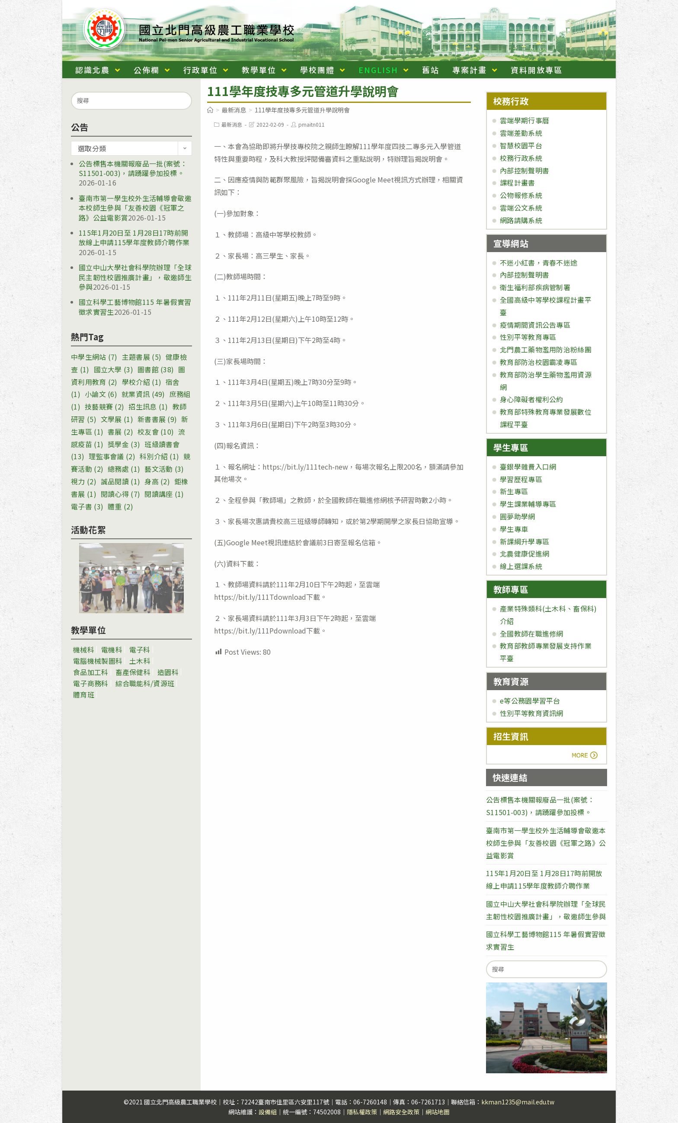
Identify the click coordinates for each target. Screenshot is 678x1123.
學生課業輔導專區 (528, 504)
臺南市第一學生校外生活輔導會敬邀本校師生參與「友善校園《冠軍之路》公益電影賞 (135, 208)
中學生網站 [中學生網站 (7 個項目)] (94, 357)
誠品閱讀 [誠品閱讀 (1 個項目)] (120, 481)
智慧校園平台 (521, 145)
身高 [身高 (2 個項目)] (157, 481)
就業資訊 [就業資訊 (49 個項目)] (143, 394)
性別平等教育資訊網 (531, 713)
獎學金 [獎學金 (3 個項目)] (124, 444)
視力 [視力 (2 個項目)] (83, 481)
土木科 (139, 661)
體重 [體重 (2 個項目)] (120, 506)
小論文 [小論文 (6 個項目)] (101, 394)
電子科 (139, 649)
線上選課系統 (521, 566)
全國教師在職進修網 (531, 633)
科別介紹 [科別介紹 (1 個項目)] (159, 456)
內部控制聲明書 (524, 170)
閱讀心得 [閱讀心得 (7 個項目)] (120, 494)
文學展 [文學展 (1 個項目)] (117, 419)
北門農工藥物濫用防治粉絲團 (546, 349)
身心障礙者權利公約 (531, 399)
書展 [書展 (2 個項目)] (120, 431)
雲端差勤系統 (521, 133)
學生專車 (514, 529)
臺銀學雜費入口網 (528, 466)
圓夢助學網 (517, 516)
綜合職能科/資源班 (145, 683)
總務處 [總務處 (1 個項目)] (124, 469)
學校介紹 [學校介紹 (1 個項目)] (141, 382)
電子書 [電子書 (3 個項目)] (87, 506)
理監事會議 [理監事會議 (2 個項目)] (112, 456)
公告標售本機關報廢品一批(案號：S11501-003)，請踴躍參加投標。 (133, 168)
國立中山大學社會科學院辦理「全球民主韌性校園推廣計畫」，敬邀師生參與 (135, 277)
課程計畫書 (517, 182)
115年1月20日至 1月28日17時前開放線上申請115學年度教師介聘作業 (134, 237)
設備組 (268, 1111)
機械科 (83, 649)
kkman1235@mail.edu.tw (517, 1101)
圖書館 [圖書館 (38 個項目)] (156, 369)
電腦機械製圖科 (97, 661)
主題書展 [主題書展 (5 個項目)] (141, 357)
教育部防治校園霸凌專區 (538, 362)
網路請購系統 (521, 220)
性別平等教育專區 (528, 337)
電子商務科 (91, 683)
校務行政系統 (521, 158)
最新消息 (231, 124)
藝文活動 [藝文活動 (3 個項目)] (164, 469)
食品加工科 (91, 672)
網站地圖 (437, 1111)
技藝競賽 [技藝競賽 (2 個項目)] (104, 406)
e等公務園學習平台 (530, 700)
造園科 (168, 672)
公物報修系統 (521, 195)
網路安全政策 (401, 1111)
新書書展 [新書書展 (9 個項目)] (157, 419)
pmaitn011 (311, 124)
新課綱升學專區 (524, 541)
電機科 (111, 649)
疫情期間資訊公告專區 (535, 325)
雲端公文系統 (521, 207)
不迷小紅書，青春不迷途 (538, 262)
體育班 (83, 694)
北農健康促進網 (524, 553)
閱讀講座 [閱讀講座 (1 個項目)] (164, 494)
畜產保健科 (133, 672)
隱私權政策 (362, 1111)
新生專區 (514, 491)
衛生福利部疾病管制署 (535, 287)
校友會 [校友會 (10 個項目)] (156, 431)
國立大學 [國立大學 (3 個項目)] (113, 369)
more (517, 755)
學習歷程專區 (521, 479)
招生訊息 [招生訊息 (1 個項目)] (148, 406)
